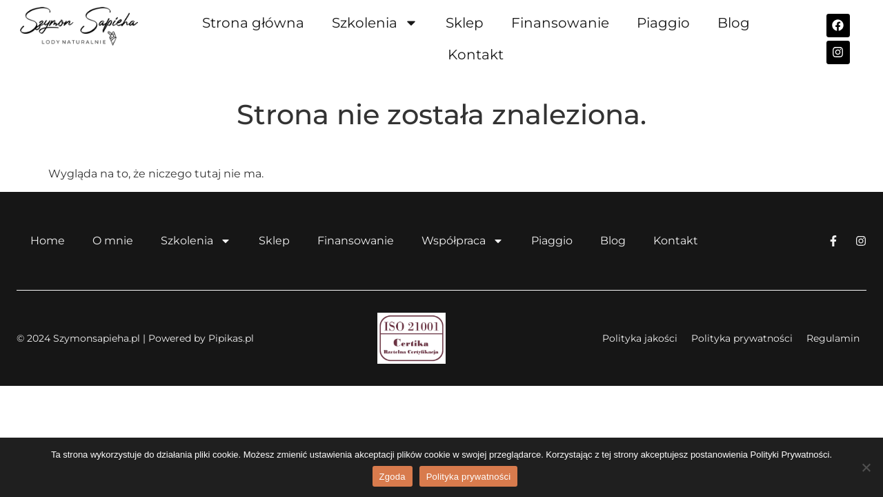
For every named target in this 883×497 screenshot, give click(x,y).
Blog (733, 22)
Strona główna (253, 22)
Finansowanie (560, 22)
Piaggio (663, 22)
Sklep (465, 22)
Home (47, 240)
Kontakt (476, 54)
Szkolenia (375, 23)
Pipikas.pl (231, 338)
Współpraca (462, 240)
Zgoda (392, 476)
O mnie (112, 240)
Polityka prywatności (468, 476)
